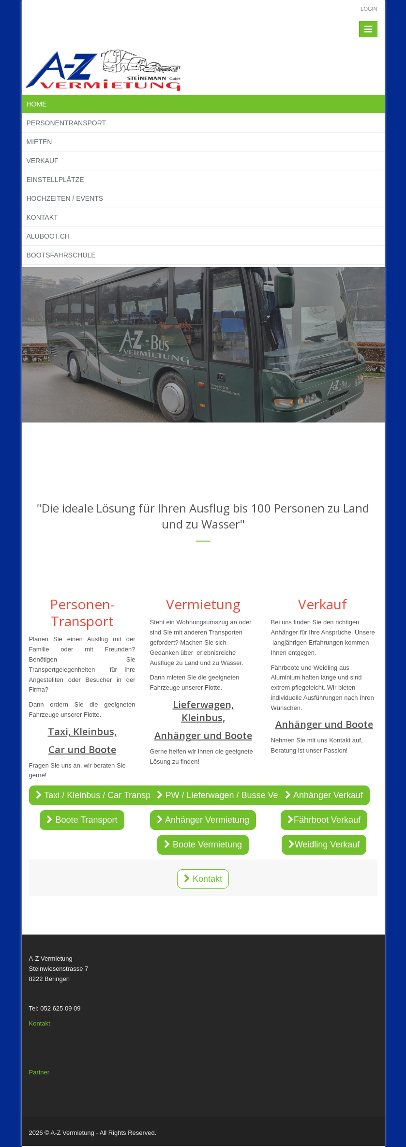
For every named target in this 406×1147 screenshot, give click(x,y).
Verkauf (43, 161)
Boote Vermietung (203, 844)
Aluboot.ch (48, 236)
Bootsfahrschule (61, 255)
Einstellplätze (55, 179)
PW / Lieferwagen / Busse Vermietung (234, 795)
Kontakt (42, 217)
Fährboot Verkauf (324, 820)
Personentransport (66, 123)
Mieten (39, 142)
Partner (39, 1072)
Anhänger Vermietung (203, 820)
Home (37, 104)
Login (369, 9)
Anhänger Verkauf (324, 795)
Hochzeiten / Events (65, 198)
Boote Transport (81, 820)
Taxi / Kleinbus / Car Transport (98, 795)
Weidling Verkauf (324, 844)
